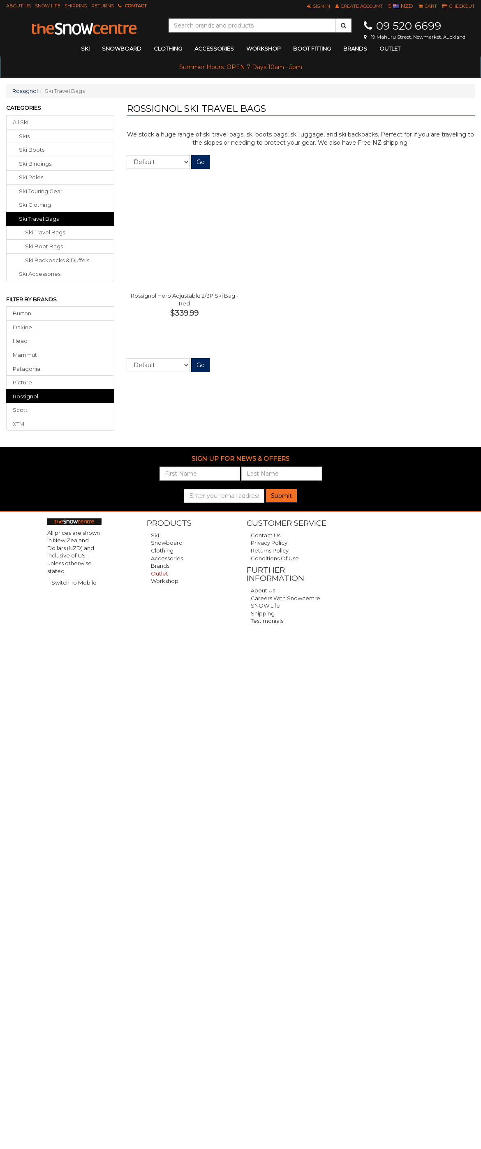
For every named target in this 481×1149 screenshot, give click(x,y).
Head (20, 341)
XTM (18, 424)
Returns (102, 6)
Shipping (76, 6)
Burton (22, 313)
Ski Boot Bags (44, 246)
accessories (214, 48)
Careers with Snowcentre (285, 598)
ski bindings (35, 163)
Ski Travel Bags (45, 232)
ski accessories (39, 273)
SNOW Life (47, 6)
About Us (18, 6)
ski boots (31, 149)
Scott (20, 410)
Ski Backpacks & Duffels (57, 260)
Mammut (25, 354)
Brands (355, 48)
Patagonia (26, 368)
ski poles (31, 177)
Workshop (263, 48)
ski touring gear (40, 191)
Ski (155, 535)
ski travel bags (39, 218)
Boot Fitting (312, 48)
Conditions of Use (275, 558)
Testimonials (267, 620)
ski (85, 48)
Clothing (162, 550)
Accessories (167, 558)
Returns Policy (270, 550)
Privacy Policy (269, 542)
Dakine (22, 327)
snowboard (121, 48)
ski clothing (35, 204)
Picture (22, 382)
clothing (168, 48)
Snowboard (167, 542)
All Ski (20, 122)
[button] (318, 6)
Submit (281, 495)
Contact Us (265, 535)
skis (24, 136)
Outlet (389, 48)
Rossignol (25, 91)
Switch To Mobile (74, 582)
